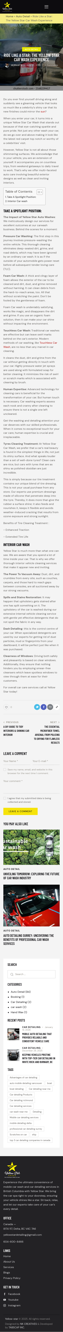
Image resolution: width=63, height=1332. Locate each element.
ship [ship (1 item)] (34, 1134)
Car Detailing (19, 1002)
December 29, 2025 (32, 1050)
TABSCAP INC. (17, 1327)
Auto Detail (23, 16)
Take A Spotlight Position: (21, 197)
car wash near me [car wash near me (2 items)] (19, 1111)
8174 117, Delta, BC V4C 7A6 (19, 1228)
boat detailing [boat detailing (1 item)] (17, 1089)
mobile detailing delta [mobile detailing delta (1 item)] (21, 1123)
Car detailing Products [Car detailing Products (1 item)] (21, 1094)
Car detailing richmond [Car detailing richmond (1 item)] (21, 1100)
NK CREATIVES (28, 1324)
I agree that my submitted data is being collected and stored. (29, 800)
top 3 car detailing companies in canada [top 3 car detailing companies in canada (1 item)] (30, 1140)
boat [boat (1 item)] (49, 1083)
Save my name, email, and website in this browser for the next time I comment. (30, 771)
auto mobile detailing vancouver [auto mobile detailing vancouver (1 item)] (26, 1083)
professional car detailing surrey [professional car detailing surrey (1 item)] (26, 1128)
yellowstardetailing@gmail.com (22, 1235)
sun (43, 111)
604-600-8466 (13, 1241)
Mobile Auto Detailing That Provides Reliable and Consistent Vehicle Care (37, 1037)
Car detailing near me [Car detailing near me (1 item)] (40, 1089)
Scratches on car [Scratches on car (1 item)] (18, 1134)
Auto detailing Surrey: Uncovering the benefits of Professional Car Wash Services (28, 939)
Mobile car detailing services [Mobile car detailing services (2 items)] (24, 1117)
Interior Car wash (17, 201)
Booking (16, 997)
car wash (16, 1007)
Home (9, 16)
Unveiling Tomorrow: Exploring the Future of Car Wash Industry (31, 876)
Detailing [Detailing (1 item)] (37, 1111)
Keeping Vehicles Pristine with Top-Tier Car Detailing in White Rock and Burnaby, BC (38, 1058)
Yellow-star (11, 1319)
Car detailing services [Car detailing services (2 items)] (21, 1106)
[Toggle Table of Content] (38, 192)
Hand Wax (17, 1012)
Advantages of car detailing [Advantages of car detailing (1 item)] (23, 1077)
